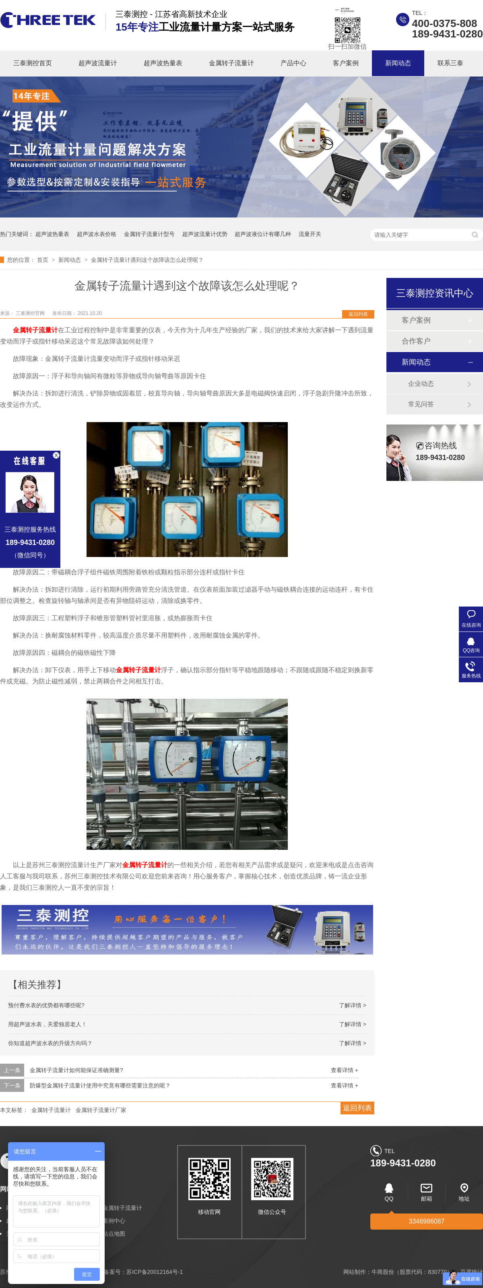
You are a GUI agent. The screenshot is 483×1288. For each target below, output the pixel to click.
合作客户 (416, 341)
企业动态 (421, 383)
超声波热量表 (163, 63)
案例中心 (114, 1221)
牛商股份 (383, 1272)
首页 (43, 260)
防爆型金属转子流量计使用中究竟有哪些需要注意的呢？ (100, 1085)
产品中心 (293, 63)
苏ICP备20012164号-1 (154, 1272)
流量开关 (310, 234)
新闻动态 (398, 63)
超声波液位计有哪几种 (263, 234)
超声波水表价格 (96, 234)
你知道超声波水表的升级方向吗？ (50, 1043)
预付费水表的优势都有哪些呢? (46, 1005)
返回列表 (358, 314)
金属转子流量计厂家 (101, 1110)
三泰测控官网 (31, 313)
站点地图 (114, 1233)
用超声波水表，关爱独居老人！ (47, 1024)
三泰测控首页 (32, 63)
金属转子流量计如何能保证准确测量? (76, 1070)
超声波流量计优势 (204, 234)
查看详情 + (344, 1070)
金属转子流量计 (231, 63)
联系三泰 (450, 63)
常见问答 (421, 404)
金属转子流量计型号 (149, 234)
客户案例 (346, 63)
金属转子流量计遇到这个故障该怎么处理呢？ (147, 260)
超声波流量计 (97, 63)
